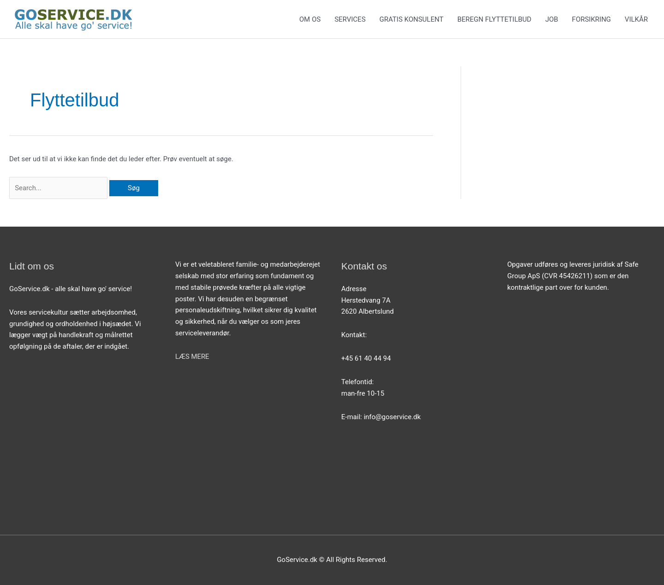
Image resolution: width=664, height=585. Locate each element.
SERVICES (349, 19)
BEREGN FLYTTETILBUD (494, 19)
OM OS (309, 19)
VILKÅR (636, 19)
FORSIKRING (591, 19)
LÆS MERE (192, 356)
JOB (551, 19)
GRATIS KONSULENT (411, 19)
